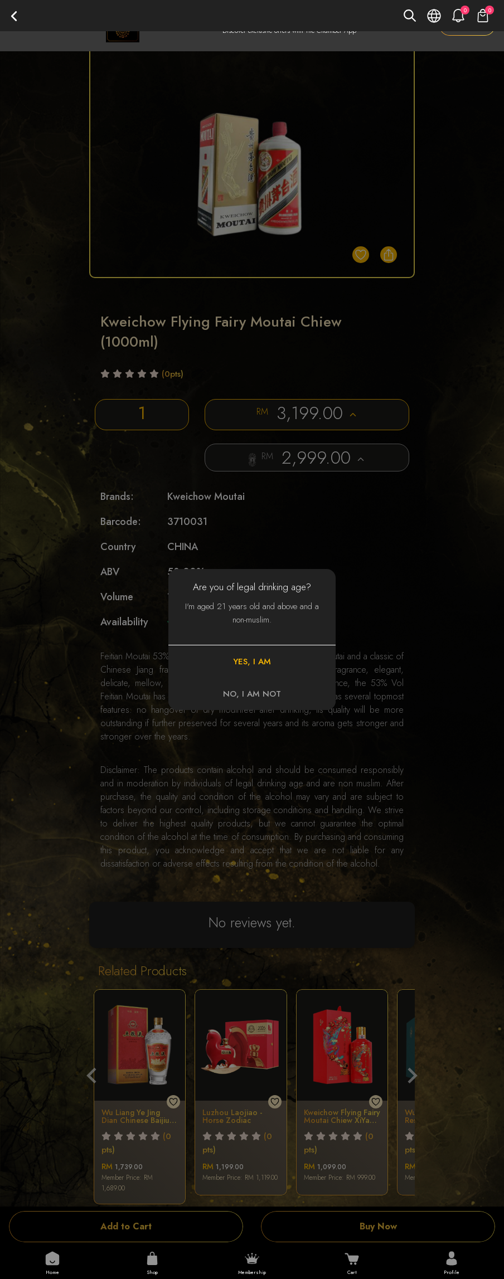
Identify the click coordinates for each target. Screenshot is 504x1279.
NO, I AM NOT (252, 694)
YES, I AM (252, 661)
